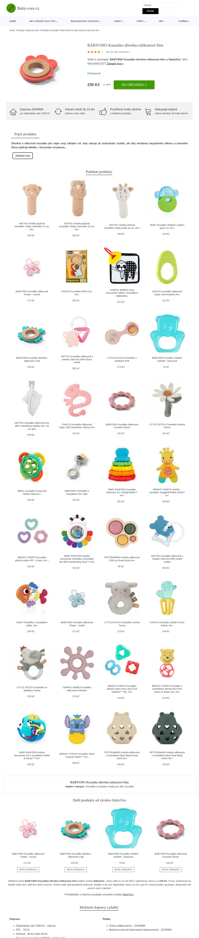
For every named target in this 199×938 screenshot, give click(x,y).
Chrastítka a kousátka (49, 30)
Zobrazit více (22, 155)
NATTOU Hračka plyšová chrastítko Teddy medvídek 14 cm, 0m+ (31, 226)
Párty (140, 21)
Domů (13, 21)
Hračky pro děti (32, 30)
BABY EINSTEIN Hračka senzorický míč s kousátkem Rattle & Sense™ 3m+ (32, 755)
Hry (161, 21)
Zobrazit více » (115, 63)
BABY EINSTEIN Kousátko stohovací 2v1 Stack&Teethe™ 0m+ (122, 492)
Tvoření (183, 21)
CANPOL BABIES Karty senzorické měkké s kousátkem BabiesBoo (122, 293)
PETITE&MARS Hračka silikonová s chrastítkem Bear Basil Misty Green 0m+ (167, 755)
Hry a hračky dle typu (42, 21)
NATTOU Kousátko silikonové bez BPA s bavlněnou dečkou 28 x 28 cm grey (32, 426)
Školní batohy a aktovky (85, 21)
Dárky (118, 21)
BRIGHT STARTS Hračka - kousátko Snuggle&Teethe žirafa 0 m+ (167, 492)
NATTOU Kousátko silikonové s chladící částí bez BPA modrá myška (167, 559)
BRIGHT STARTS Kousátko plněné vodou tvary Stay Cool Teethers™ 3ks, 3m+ (122, 689)
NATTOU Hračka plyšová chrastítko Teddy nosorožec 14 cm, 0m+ (77, 226)
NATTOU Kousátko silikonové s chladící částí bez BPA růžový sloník (77, 359)
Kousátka (129, 786)
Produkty (20, 30)
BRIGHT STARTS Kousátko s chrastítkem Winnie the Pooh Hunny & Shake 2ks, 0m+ (167, 689)
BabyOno (128, 894)
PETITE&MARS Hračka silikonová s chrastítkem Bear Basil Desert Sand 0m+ (122, 755)
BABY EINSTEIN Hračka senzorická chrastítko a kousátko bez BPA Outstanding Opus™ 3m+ (77, 559)
